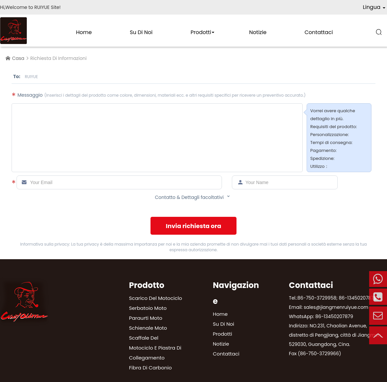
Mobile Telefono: (378, 279)
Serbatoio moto (148, 308)
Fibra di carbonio (150, 367)
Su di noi (141, 32)
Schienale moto (148, 327)
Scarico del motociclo (155, 298)
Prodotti (201, 32)
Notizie (257, 32)
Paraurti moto (145, 317)
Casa (18, 58)
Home (84, 32)
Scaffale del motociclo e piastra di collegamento (155, 347)
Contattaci (319, 32)
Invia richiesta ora (193, 226)
